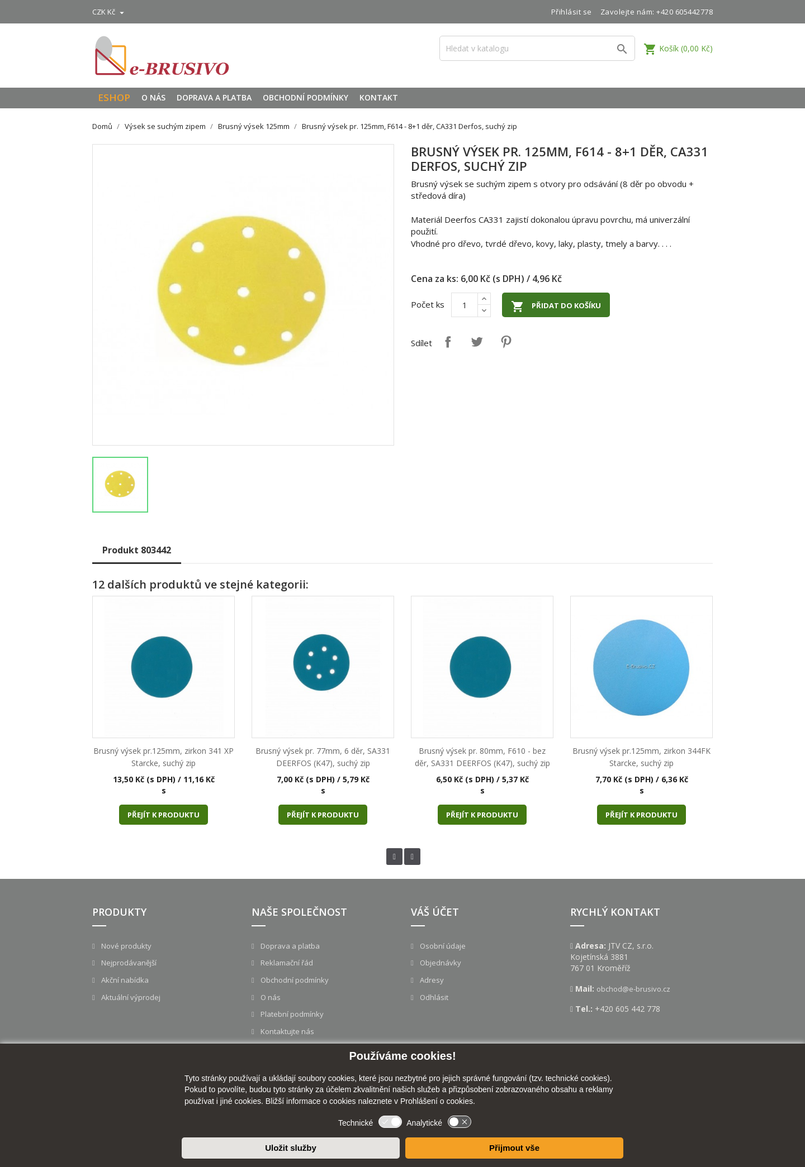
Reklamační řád (286, 963)
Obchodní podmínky (305, 97)
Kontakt (378, 97)
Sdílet (448, 342)
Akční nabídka (124, 980)
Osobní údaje (442, 946)
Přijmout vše (514, 1147)
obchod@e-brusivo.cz (633, 989)
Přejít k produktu (163, 815)
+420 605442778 (684, 12)
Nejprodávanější (128, 963)
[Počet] (464, 305)
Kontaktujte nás (286, 1031)
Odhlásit (433, 997)
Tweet (477, 342)
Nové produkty (125, 946)
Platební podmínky (291, 1014)
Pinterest (506, 342)
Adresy (431, 980)
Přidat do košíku (556, 306)
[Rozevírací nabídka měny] (109, 12)
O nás (153, 97)
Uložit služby (290, 1147)
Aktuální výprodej (130, 997)
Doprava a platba (214, 97)
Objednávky (439, 963)
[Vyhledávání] (537, 48)
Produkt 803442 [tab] (136, 550)
